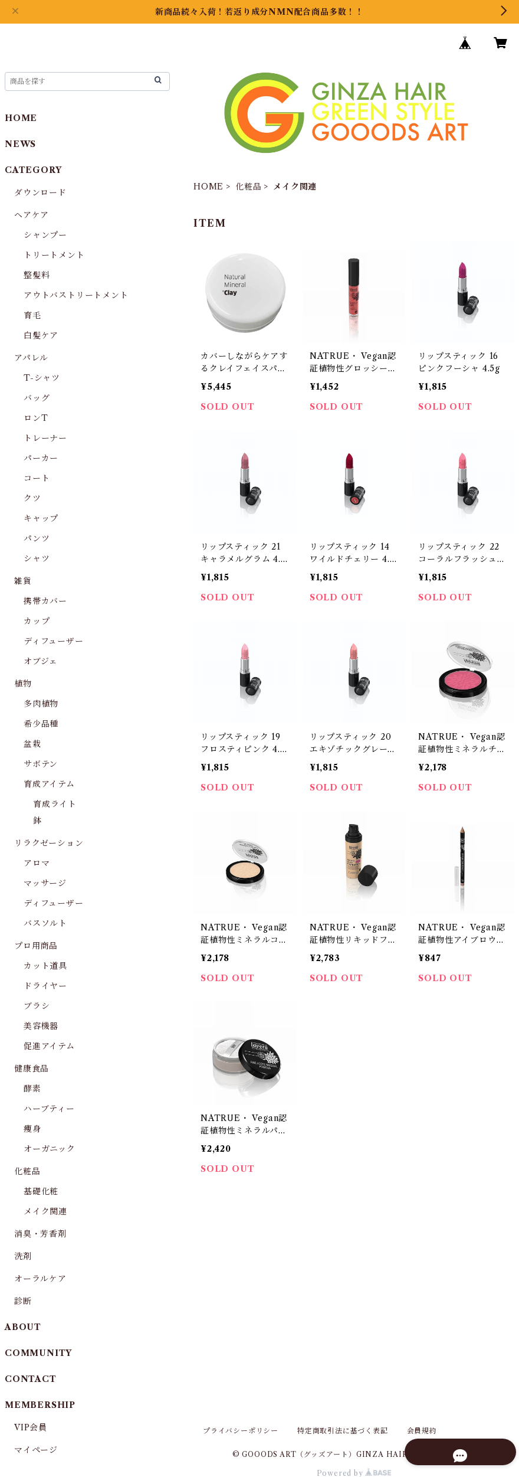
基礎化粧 (41, 1191)
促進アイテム (49, 1046)
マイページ (36, 1450)
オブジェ (41, 661)
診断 (23, 1301)
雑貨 (23, 581)
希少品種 (41, 723)
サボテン (41, 764)
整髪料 (37, 275)
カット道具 (45, 965)
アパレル (31, 357)
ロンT (36, 418)
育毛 (32, 315)
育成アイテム (49, 784)
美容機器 (41, 1026)
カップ (37, 621)
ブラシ (37, 1006)
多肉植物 (41, 703)
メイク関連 (45, 1211)
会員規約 (422, 1430)
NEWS (20, 144)
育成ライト (55, 804)
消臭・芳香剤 (40, 1233)
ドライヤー (45, 986)
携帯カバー (45, 601)
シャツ (37, 558)
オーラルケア (40, 1278)
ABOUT (23, 1327)
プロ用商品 (36, 945)
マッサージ (45, 883)
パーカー (41, 458)
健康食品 (31, 1068)
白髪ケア (41, 335)
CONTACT (31, 1379)
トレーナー (45, 438)
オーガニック (49, 1148)
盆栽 (32, 743)
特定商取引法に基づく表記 (342, 1430)
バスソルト (45, 923)
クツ (32, 498)
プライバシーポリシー (240, 1430)
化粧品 (248, 186)
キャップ (41, 518)
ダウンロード (40, 192)
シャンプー (45, 235)
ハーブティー (49, 1108)
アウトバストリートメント (76, 295)
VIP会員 (30, 1427)
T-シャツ (42, 377)
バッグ (37, 398)
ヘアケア (31, 215)
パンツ (37, 538)
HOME (208, 186)
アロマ (37, 863)
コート (37, 478)
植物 (23, 683)
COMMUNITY (38, 1353)
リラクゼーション (48, 843)
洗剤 (23, 1256)
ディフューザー (54, 641)
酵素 (32, 1088)
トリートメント (54, 255)
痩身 (32, 1128)
